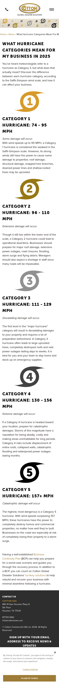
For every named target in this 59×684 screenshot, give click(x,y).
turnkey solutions (35, 575)
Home (3, 34)
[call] (7, 9)
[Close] (55, 652)
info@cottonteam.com (12, 620)
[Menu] (51, 9)
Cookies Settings (30, 669)
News (11, 34)
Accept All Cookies (29, 678)
